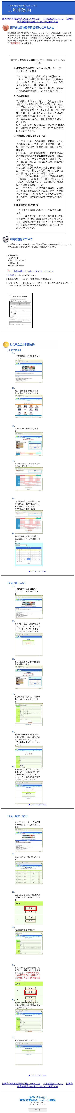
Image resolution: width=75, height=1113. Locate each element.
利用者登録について (53, 18)
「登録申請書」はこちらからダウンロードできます (33, 271)
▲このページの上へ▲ (38, 571)
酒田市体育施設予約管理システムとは (21, 18)
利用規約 (11, 275)
